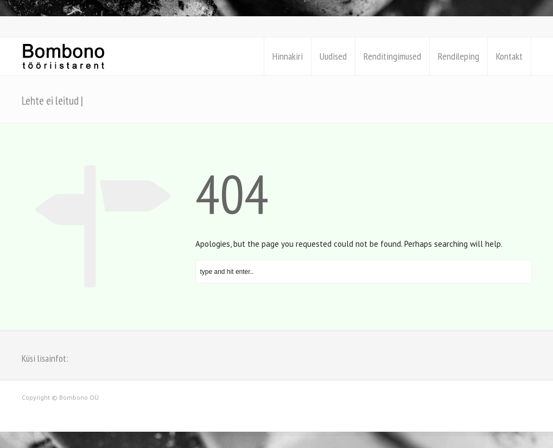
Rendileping (458, 56)
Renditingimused (392, 56)
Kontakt (509, 56)
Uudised (333, 56)
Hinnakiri (287, 56)
